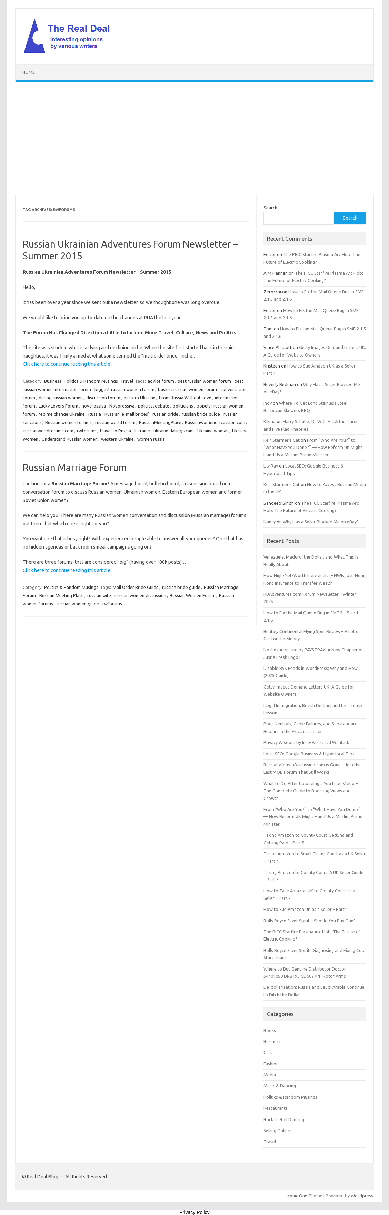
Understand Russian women (70, 438)
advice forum (161, 381)
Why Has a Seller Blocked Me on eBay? (321, 521)
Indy (267, 403)
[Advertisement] (194, 138)
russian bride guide (201, 414)
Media (269, 1074)
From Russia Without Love (185, 397)
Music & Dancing (279, 1085)
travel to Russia (115, 430)
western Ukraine (117, 438)
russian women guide (78, 603)
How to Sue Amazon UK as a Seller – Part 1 (305, 909)
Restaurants (275, 1108)
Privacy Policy (194, 1212)
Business (52, 381)
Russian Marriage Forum (75, 467)
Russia (94, 414)
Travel (126, 381)
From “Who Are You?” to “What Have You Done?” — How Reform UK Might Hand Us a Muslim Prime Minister (312, 447)
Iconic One (297, 1195)
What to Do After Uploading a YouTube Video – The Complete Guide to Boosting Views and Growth (310, 791)
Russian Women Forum (193, 595)
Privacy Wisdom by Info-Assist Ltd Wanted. (306, 742)
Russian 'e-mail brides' (126, 414)
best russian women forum (204, 381)
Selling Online (276, 1130)
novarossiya (94, 405)
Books (269, 1030)
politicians (183, 405)
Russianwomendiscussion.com (215, 422)
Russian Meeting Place (61, 595)
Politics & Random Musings (91, 381)
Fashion (271, 1063)
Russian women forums (68, 422)
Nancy (269, 521)
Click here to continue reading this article (66, 364)
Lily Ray (270, 465)
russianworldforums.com (48, 430)
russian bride (165, 414)
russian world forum (115, 422)
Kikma (269, 421)
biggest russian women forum (124, 389)
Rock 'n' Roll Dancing (283, 1119)
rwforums (87, 430)
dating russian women (61, 397)
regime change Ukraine (62, 414)
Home (28, 72)
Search (270, 207)
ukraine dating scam (173, 430)
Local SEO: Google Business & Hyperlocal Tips (309, 753)
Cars (267, 1052)
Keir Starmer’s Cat (281, 440)
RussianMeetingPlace (160, 422)
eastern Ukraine (140, 397)
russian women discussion (140, 595)
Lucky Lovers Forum (58, 405)
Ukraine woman (213, 430)
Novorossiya (121, 405)
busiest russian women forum (187, 389)
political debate (153, 405)
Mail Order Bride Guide (136, 587)
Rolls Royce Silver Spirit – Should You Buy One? (309, 920)
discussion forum (103, 397)
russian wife (99, 595)
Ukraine (142, 430)
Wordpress (362, 1195)
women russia (151, 438)
